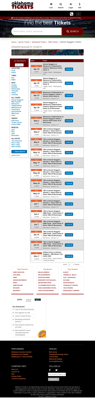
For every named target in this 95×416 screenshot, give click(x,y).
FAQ (12, 392)
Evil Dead (66, 298)
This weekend (16, 141)
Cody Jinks (16, 293)
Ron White (16, 309)
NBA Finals (15, 113)
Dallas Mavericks (44, 293)
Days (13, 83)
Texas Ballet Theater (70, 304)
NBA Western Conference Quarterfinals (16, 109)
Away (13, 70)
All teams (15, 97)
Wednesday (15, 89)
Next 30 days (16, 146)
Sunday (14, 85)
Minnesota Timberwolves (16, 105)
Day (12, 78)
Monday (14, 87)
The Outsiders (68, 306)
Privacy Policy (16, 395)
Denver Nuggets (17, 100)
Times (13, 75)
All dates (15, 138)
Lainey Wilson (18, 304)
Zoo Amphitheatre (55, 380)
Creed (15, 296)
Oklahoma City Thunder (20, 373)
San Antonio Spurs (44, 301)
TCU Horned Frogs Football (47, 304)
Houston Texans (44, 296)
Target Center (16, 122)
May (12, 132)
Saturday (14, 94)
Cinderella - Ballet (69, 293)
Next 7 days (15, 145)
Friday (13, 93)
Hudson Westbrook (20, 298)
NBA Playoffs (16, 102)
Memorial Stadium (55, 377)
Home (13, 72)
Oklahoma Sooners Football (21, 370)
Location (15, 68)
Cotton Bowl (53, 375)
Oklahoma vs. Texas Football (21, 375)
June (13, 133)
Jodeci (15, 301)
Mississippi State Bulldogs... (47, 298)
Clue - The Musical (69, 296)
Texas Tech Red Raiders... (46, 309)
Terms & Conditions (18, 397)
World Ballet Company (71, 309)
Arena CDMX (15, 124)
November (15, 135)
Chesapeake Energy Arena (58, 373)
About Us (14, 388)
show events (71, 283)
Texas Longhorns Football (47, 306)
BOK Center (53, 370)
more (13, 115)
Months (14, 127)
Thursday (14, 91)
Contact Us (15, 390)
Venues (14, 118)
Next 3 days (15, 143)
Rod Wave (16, 306)
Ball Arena (15, 120)
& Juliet (65, 291)
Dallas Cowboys (43, 291)
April (13, 130)
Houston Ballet (68, 301)
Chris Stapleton (18, 291)
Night (13, 80)
